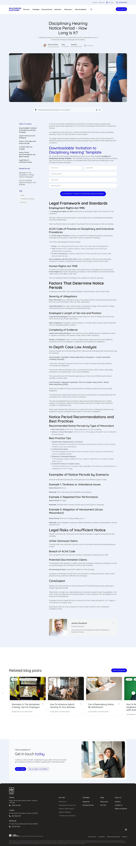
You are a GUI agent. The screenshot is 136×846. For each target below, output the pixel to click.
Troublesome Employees (27, 199)
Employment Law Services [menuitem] (67, 805)
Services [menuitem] (62, 797)
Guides (22, 195)
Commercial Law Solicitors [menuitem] (67, 815)
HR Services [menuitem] (62, 801)
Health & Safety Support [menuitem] (66, 808)
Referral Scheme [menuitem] (121, 808)
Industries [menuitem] (86, 801)
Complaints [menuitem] (101, 836)
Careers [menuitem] (117, 801)
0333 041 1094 (16, 805)
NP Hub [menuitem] (103, 805)
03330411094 (123, 2)
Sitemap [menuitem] (124, 836)
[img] (96, 110)
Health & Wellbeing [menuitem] (65, 812)
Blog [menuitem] (102, 797)
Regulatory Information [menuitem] (113, 836)
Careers (94, 2)
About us (102, 2)
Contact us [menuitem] (118, 805)
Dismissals (23, 202)
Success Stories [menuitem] (88, 805)
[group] (68, 109)
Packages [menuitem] (86, 797)
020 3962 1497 (16, 816)
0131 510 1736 (16, 826)
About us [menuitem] (118, 797)
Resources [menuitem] (104, 801)
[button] (36, 110)
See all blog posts (119, 670)
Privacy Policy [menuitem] (92, 836)
